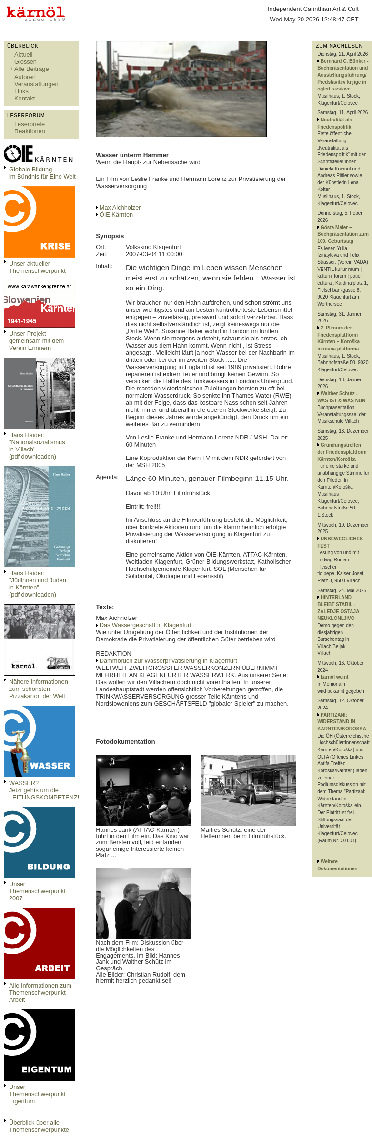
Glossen (25, 61)
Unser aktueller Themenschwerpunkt (37, 267)
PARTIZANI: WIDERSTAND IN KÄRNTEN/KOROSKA (341, 721)
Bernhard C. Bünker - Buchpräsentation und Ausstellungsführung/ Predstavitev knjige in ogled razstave (342, 75)
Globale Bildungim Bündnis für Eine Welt (42, 173)
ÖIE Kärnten (116, 214)
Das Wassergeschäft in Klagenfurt (145, 625)
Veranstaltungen (36, 84)
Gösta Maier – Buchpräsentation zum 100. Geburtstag (343, 234)
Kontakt (24, 98)
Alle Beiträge (31, 68)
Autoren (25, 76)
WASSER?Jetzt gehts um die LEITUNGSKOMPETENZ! (44, 790)
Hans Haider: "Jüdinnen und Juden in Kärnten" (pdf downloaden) (37, 583)
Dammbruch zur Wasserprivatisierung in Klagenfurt (168, 660)
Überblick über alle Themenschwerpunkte (39, 1126)
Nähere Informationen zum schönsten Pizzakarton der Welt (38, 688)
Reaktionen (29, 131)
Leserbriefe (29, 124)
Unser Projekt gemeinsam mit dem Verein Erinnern (36, 340)
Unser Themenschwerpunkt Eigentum (37, 1094)
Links (21, 91)
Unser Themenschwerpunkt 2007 (37, 891)
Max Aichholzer (120, 207)
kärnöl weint (334, 676)
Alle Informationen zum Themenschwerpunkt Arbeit (40, 992)
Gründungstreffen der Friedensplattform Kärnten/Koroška (341, 451)
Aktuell (23, 54)
